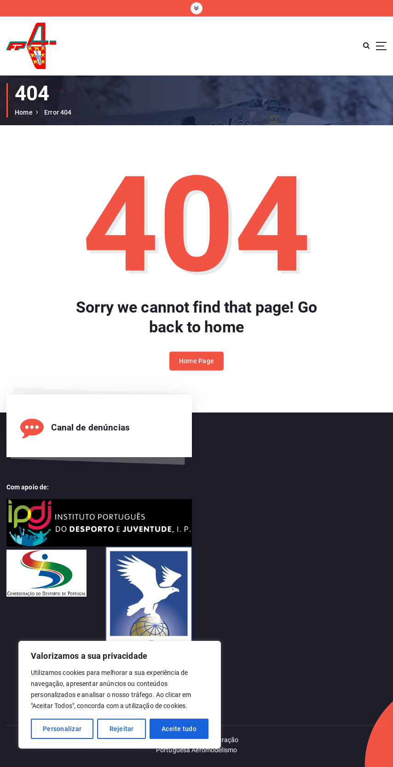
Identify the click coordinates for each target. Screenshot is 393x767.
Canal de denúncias (90, 428)
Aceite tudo (179, 728)
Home (24, 112)
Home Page (196, 367)
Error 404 (57, 112)
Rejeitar (122, 728)
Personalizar (62, 728)
